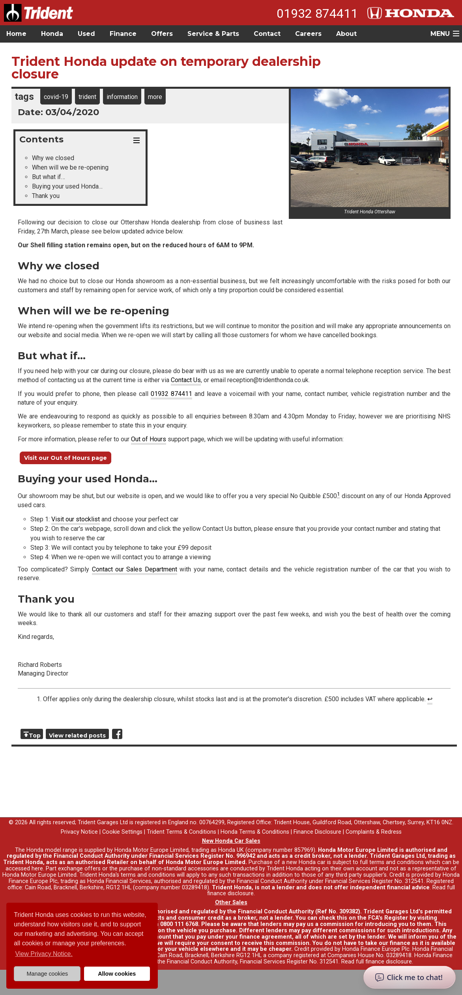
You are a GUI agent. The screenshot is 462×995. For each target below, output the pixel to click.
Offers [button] (162, 33)
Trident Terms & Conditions (181, 832)
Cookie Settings (122, 832)
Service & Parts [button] (213, 33)
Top (35, 735)
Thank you (46, 196)
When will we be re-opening (70, 167)
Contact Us (186, 380)
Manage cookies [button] (47, 974)
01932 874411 (317, 13)
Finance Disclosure (317, 832)
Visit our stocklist (75, 519)
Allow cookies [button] (117, 974)
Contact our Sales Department (134, 569)
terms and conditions (148, 875)
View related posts (77, 735)
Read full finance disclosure (376, 961)
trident (87, 97)
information (122, 97)
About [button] (346, 33)
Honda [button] (52, 33)
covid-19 (56, 97)
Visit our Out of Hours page (65, 457)
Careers (308, 33)
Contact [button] (267, 33)
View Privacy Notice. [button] (44, 953)
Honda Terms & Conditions (255, 832)
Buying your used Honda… (67, 186)
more (155, 97)
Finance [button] (123, 33)
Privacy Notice (79, 832)
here (37, 868)
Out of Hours (148, 439)
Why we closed (53, 158)
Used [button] (86, 33)
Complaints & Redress (374, 832)
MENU (440, 33)
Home (16, 33)
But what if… (48, 177)
